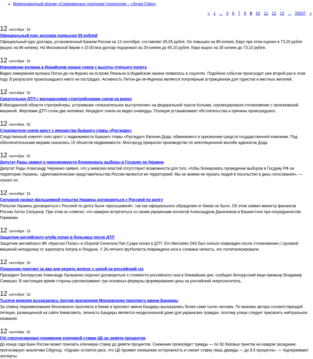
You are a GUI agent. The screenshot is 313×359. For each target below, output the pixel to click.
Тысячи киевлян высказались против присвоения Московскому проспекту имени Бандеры (89, 300)
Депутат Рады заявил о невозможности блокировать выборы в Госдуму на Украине (82, 162)
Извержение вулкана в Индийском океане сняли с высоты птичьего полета (73, 67)
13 (282, 13)
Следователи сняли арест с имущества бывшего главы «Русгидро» (66, 130)
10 (258, 13)
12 (274, 13)
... (221, 13)
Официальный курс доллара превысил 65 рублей (49, 35)
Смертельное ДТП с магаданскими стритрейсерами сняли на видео (66, 99)
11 (266, 13)
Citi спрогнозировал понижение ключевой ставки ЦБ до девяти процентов (73, 338)
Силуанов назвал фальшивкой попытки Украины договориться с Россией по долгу (81, 199)
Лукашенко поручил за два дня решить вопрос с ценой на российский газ (72, 269)
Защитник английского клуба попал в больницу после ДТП (57, 237)
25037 (300, 13)
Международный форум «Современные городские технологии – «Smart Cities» (84, 4)
